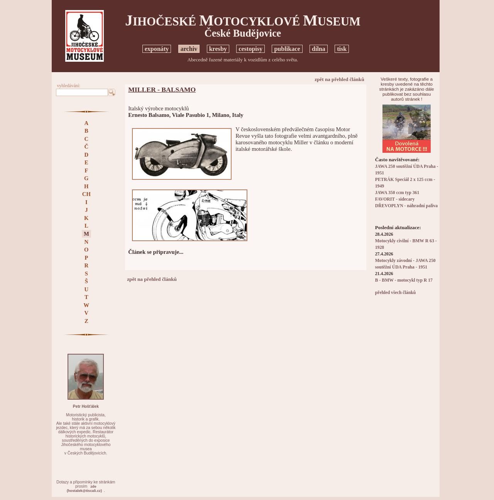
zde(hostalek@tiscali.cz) (84, 489)
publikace (287, 49)
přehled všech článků (395, 292)
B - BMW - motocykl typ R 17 (404, 280)
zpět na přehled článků (339, 79)
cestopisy (250, 49)
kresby (218, 49)
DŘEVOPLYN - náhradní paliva (406, 205)
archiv (189, 49)
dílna (318, 49)
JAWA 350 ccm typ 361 (397, 192)
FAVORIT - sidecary (395, 199)
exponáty (157, 49)
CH (86, 194)
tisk (342, 49)
